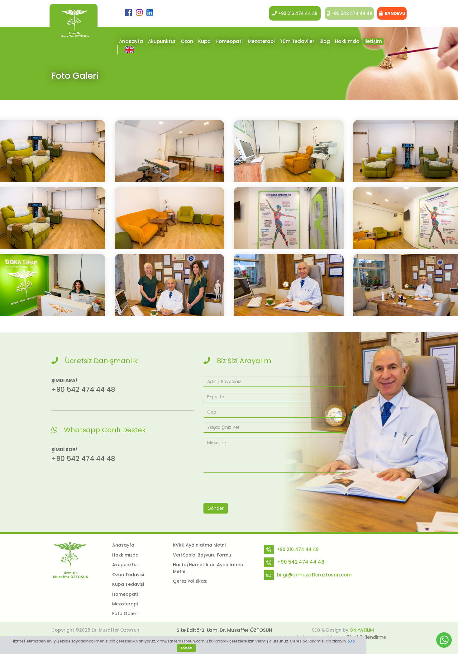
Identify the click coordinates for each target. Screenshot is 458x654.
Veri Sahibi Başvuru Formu (202, 555)
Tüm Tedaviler (297, 41)
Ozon (187, 41)
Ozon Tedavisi (128, 574)
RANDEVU (392, 13)
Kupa (204, 41)
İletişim (373, 41)
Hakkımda (347, 41)
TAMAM (186, 648)
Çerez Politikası (190, 581)
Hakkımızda (125, 555)
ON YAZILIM (362, 630)
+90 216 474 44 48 (291, 13)
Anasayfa (131, 41)
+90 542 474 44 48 (347, 13)
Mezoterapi (261, 41)
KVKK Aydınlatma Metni (199, 545)
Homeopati (229, 41)
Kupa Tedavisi (128, 584)
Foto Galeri (124, 613)
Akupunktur (162, 41)
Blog (324, 41)
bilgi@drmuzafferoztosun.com (314, 574)
